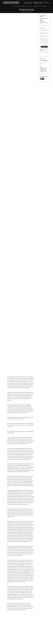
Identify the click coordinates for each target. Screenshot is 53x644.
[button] (49, 6)
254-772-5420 (47, 3)
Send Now (44, 46)
